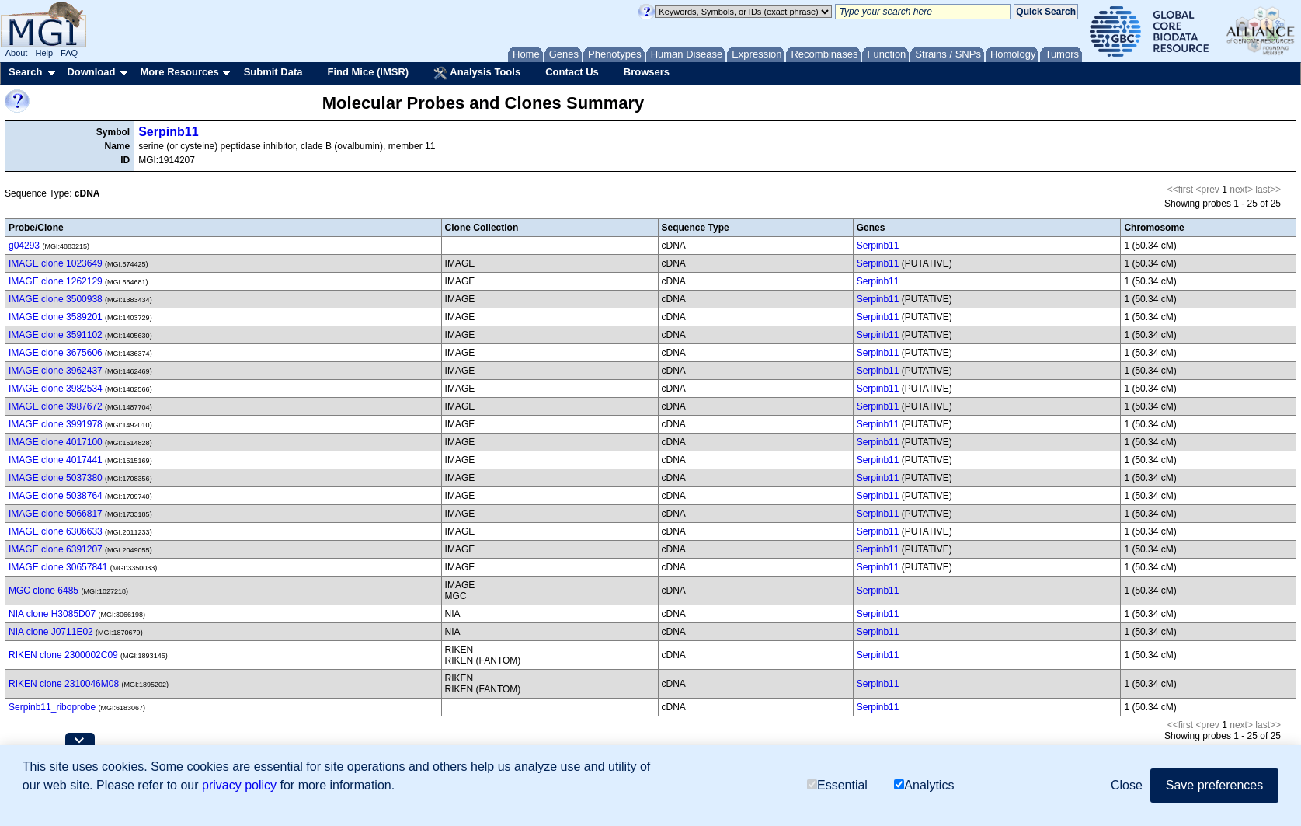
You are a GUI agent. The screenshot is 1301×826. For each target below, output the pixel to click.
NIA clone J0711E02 (51, 631)
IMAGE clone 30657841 (58, 567)
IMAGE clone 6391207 (56, 549)
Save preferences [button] (1214, 785)
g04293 (24, 245)
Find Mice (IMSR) (368, 72)
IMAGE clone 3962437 (56, 370)
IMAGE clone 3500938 (56, 299)
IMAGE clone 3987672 (56, 406)
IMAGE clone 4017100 (56, 442)
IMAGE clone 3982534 (56, 388)
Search (25, 72)
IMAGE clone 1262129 (56, 281)
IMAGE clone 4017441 (56, 460)
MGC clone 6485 (43, 590)
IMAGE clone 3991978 (56, 424)
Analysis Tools (476, 73)
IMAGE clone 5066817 (56, 513)
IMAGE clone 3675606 (56, 352)
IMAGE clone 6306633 (56, 531)
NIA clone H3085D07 (52, 613)
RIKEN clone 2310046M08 (64, 683)
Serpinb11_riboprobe (52, 707)
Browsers (647, 72)
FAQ (69, 53)
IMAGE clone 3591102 (56, 334)
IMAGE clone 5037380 (56, 477)
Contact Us (572, 72)
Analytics (924, 785)
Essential (837, 785)
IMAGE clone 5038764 (56, 495)
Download (91, 72)
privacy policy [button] (239, 785)
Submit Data (273, 72)
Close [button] (1127, 785)
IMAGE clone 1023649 (56, 263)
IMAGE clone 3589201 (56, 317)
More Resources (179, 72)
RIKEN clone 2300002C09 (63, 655)
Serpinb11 (168, 131)
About (16, 53)
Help (44, 53)
